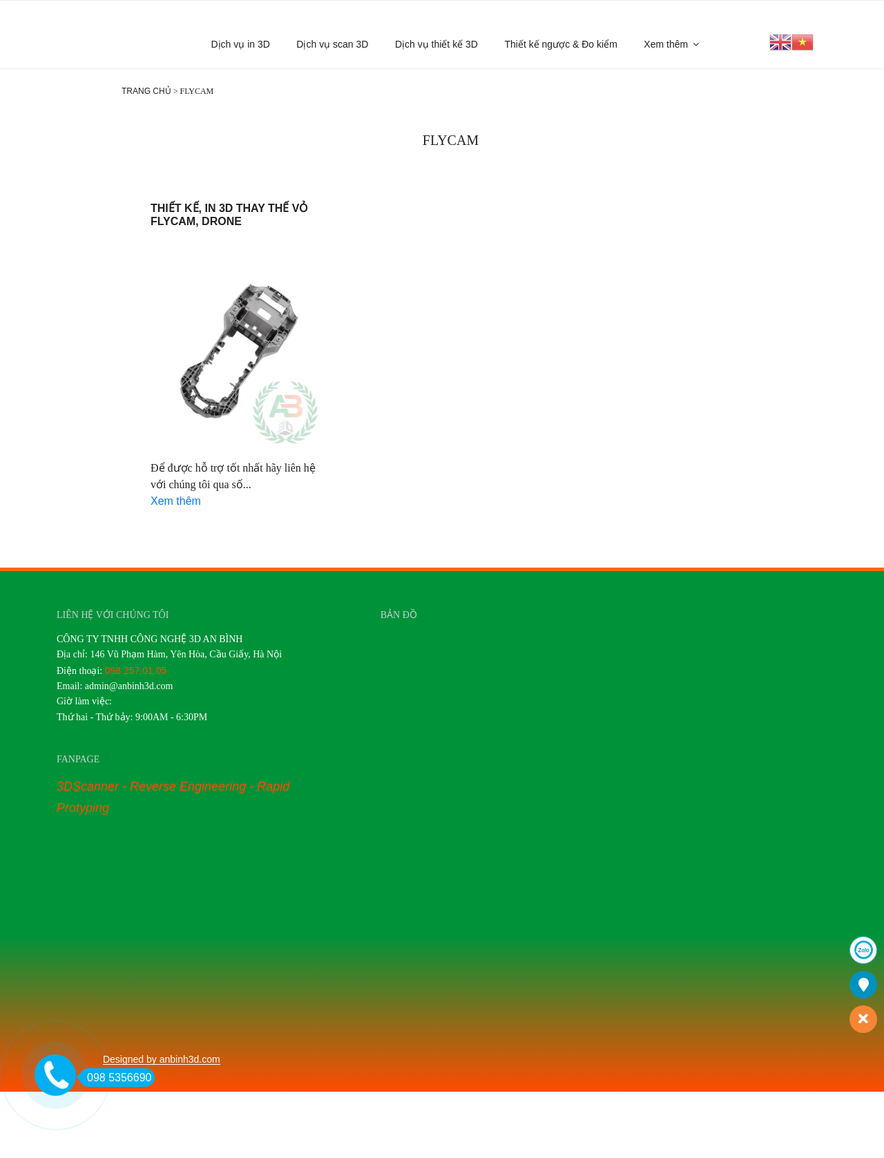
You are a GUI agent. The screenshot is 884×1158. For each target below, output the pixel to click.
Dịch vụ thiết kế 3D (436, 44)
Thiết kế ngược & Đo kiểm (560, 44)
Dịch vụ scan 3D (332, 44)
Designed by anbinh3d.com (161, 1059)
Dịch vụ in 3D (240, 44)
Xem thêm (672, 44)
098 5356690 (115, 1077)
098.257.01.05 (136, 670)
